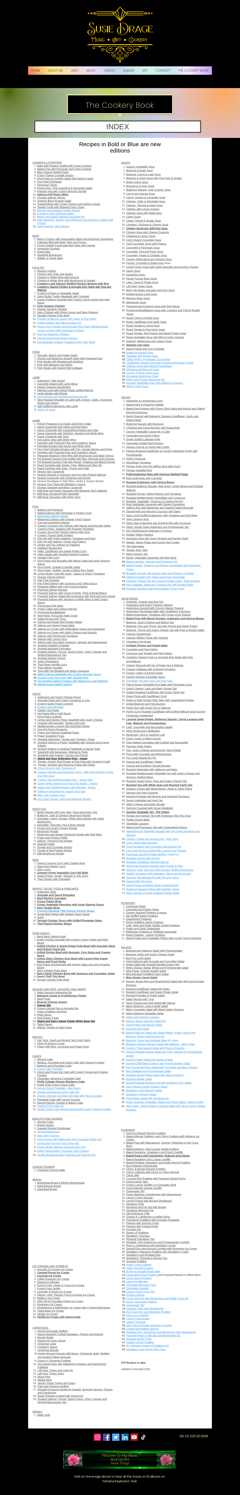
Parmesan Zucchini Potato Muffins (146, 854)
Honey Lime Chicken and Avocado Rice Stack (64, 326)
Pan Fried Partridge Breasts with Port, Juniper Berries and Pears (74, 449)
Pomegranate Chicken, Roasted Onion (59, 342)
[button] (117, 126)
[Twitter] (115, 1437)
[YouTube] (134, 1437)
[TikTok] (143, 1437)
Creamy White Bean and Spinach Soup (149, 259)
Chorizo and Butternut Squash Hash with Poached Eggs (69, 358)
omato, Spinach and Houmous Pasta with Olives (67, 764)
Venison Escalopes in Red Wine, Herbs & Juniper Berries (70, 481)
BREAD (36, 1179)
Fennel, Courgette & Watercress (145, 263)
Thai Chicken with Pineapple (53, 879)
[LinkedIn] (125, 1437)
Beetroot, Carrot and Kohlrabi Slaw (146, 1040)
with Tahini (89, 342)
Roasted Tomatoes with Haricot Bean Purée (151, 588)
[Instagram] (97, 1437)
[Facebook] (106, 1437)
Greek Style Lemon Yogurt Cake (56, 1084)
